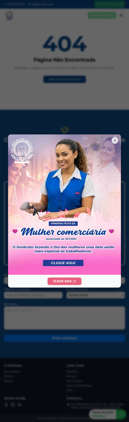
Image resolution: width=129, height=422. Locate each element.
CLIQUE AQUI (64, 281)
